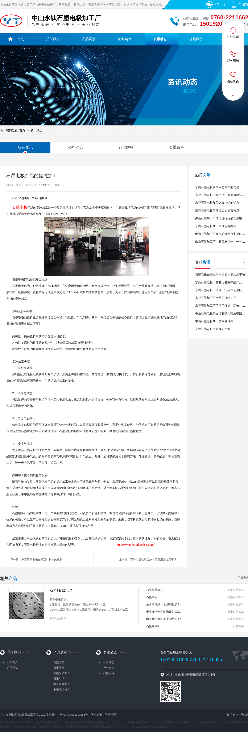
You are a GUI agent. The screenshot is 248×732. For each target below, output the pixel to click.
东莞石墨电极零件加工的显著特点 (217, 210)
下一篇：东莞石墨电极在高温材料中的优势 (36, 559)
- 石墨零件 (56, 667)
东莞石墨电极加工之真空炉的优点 (217, 202)
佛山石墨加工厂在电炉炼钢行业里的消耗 (221, 234)
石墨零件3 (152, 626)
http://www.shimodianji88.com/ (134, 544)
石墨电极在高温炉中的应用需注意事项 (220, 274)
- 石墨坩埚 (56, 678)
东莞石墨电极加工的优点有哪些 (215, 226)
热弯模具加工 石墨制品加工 (163, 604)
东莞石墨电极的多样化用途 (212, 329)
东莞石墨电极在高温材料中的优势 (217, 187)
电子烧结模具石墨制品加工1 (163, 611)
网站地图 (96, 714)
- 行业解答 (106, 667)
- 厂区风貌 (10, 667)
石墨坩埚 (151, 597)
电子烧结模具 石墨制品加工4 (163, 618)
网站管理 (110, 714)
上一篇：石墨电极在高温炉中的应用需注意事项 (148, 559)
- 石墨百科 (106, 673)
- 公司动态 (106, 662)
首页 (22, 130)
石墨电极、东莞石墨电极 (33, 198)
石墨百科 (176, 147)
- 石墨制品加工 (59, 673)
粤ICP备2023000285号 (74, 714)
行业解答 (126, 147)
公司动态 (75, 147)
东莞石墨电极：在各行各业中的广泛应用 (221, 282)
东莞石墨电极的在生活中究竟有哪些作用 (221, 195)
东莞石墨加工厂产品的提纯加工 (215, 297)
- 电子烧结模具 (59, 689)
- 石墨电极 (56, 662)
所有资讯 (25, 147)
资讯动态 (36, 130)
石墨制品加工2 (61, 590)
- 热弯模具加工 (59, 684)
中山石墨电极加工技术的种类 (214, 321)
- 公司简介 (10, 662)
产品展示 (66, 652)
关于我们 (18, 652)
